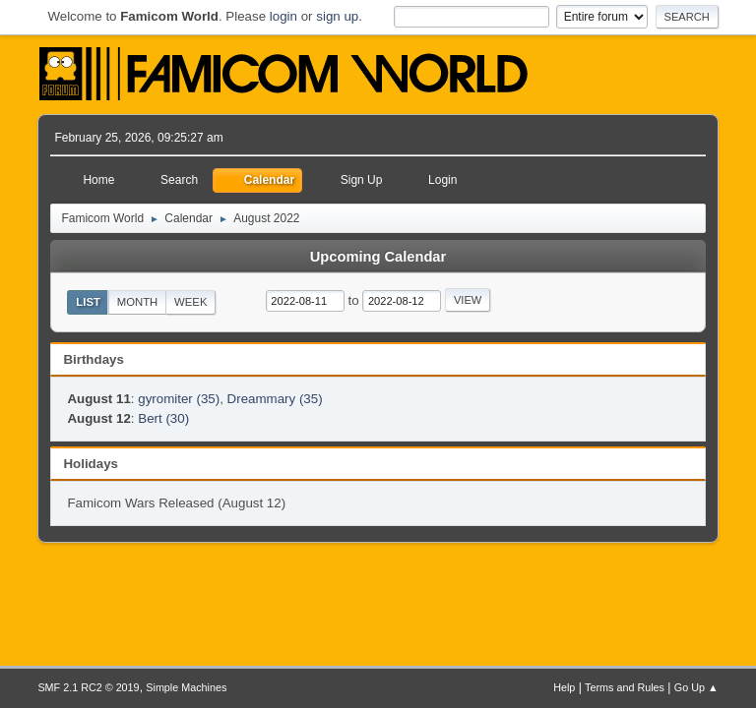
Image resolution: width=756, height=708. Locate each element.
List (88, 302)
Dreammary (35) (275, 398)
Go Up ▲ (696, 687)
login (283, 16)
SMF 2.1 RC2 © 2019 (88, 687)
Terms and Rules (624, 687)
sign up (337, 16)
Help (564, 687)
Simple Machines (186, 687)
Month (137, 302)
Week (190, 302)
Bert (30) (163, 418)
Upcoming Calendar (378, 257)
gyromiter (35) (179, 398)
